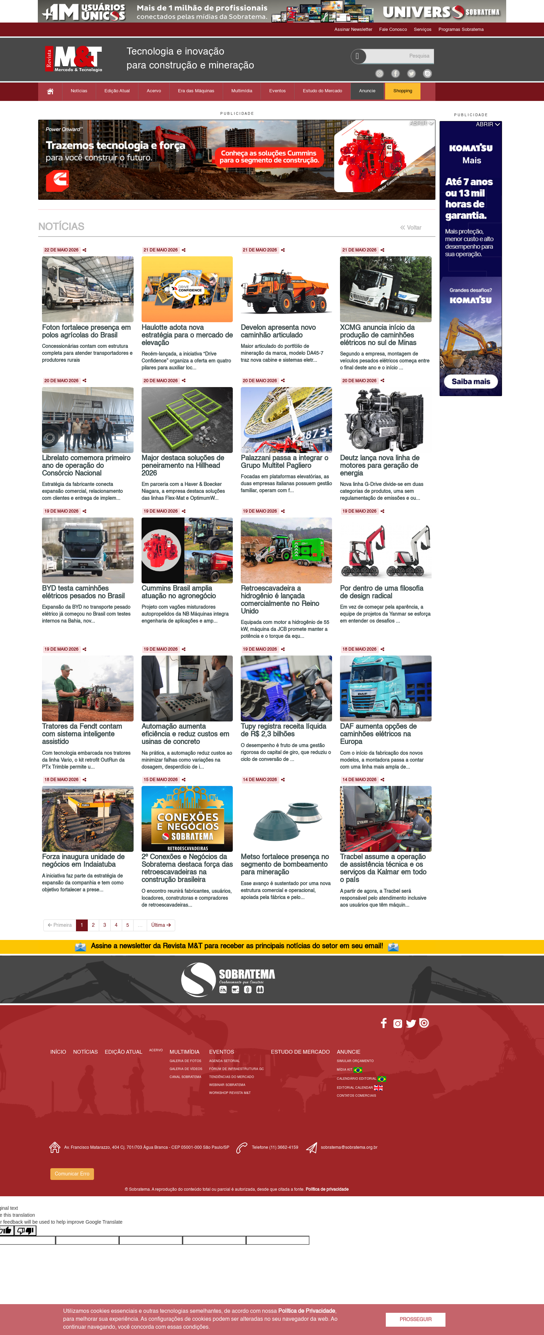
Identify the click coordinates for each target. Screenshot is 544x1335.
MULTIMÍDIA (184, 1052)
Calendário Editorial (357, 1078)
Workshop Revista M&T (230, 1093)
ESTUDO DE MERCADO (300, 1052)
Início (58, 1052)
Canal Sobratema (185, 1077)
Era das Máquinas (196, 91)
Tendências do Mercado (231, 1077)
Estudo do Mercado (322, 91)
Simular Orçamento (355, 1061)
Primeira (60, 925)
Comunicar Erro (72, 1174)
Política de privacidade (327, 1190)
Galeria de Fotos (185, 1061)
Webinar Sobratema (227, 1085)
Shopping (402, 91)
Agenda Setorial (224, 1061)
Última (161, 925)
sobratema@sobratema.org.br (349, 1148)
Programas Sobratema (461, 29)
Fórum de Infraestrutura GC (236, 1069)
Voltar (410, 228)
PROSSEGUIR (416, 1319)
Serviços (423, 29)
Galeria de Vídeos (186, 1069)
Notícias (79, 91)
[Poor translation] (25, 1230)
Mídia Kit (345, 1069)
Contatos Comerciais (356, 1095)
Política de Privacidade (306, 1311)
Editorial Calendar (355, 1087)
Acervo (154, 91)
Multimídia (241, 91)
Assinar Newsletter (353, 29)
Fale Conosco (393, 29)
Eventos (277, 91)
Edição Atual (117, 91)
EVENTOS (221, 1052)
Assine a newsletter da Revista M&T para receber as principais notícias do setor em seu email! (237, 946)
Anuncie (367, 91)
